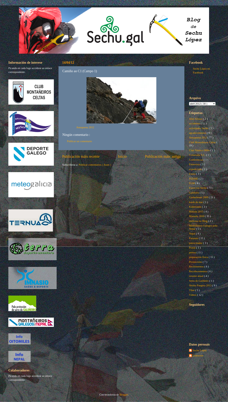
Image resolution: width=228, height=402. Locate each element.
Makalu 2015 (196, 211)
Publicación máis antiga (163, 156)
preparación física (199, 257)
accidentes (195, 123)
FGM (192, 183)
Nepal (192, 233)
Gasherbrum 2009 (199, 197)
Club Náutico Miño (200, 150)
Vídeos (193, 294)
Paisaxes (194, 238)
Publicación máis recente (81, 156)
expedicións (195, 169)
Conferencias (196, 159)
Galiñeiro (194, 192)
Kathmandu (195, 206)
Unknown (198, 355)
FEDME (194, 178)
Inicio (122, 156)
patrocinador (196, 243)
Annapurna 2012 (85, 127)
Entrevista (195, 164)
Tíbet (192, 290)
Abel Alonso (196, 118)
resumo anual (196, 275)
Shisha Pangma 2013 (200, 285)
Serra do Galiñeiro (199, 280)
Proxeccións (196, 261)
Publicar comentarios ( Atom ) (95, 164)
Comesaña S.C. (197, 154)
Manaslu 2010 (197, 216)
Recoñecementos (198, 271)
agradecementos (198, 132)
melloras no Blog (198, 221)
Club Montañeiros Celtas (202, 142)
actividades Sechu (199, 128)
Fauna (192, 173)
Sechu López (200, 350)
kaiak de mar (196, 202)
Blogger (124, 394)
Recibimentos (196, 266)
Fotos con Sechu (198, 187)
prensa (193, 252)
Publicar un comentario (79, 141)
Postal (192, 247)
